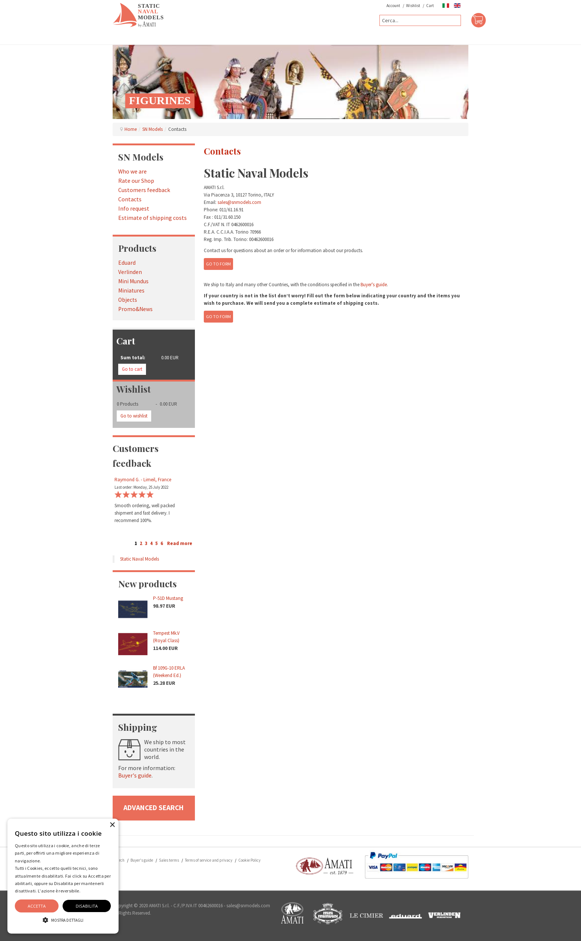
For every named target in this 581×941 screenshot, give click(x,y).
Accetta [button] (37, 906)
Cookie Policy (249, 860)
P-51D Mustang (168, 598)
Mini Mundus (133, 281)
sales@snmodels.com (239, 202)
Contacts (130, 199)
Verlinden (130, 271)
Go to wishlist (133, 416)
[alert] (63, 876)
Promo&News (135, 309)
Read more (179, 543)
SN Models (152, 129)
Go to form (218, 264)
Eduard (127, 262)
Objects (127, 299)
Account (393, 5)
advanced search (153, 807)
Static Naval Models (139, 559)
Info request (133, 208)
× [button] (112, 825)
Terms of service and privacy (208, 860)
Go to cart (132, 369)
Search (118, 860)
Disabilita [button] (87, 906)
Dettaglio (91, 891)
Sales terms (169, 860)
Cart (430, 5)
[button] (63, 920)
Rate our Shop (136, 180)
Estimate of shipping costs (152, 217)
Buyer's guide (135, 775)
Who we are (132, 171)
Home (130, 129)
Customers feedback (144, 190)
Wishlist (413, 5)
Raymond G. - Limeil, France (142, 479)
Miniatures (131, 290)
